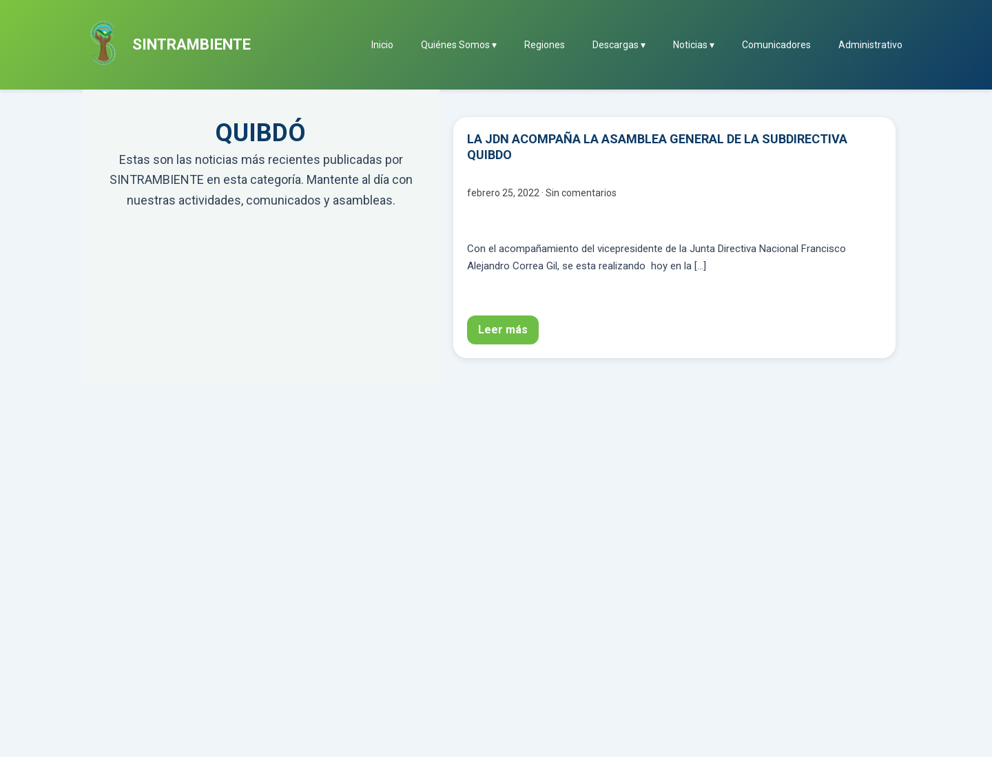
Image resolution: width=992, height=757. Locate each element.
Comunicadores (776, 44)
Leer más (503, 329)
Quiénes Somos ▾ (459, 44)
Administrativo (870, 44)
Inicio (382, 44)
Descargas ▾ (618, 44)
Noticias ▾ (693, 44)
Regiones (544, 44)
